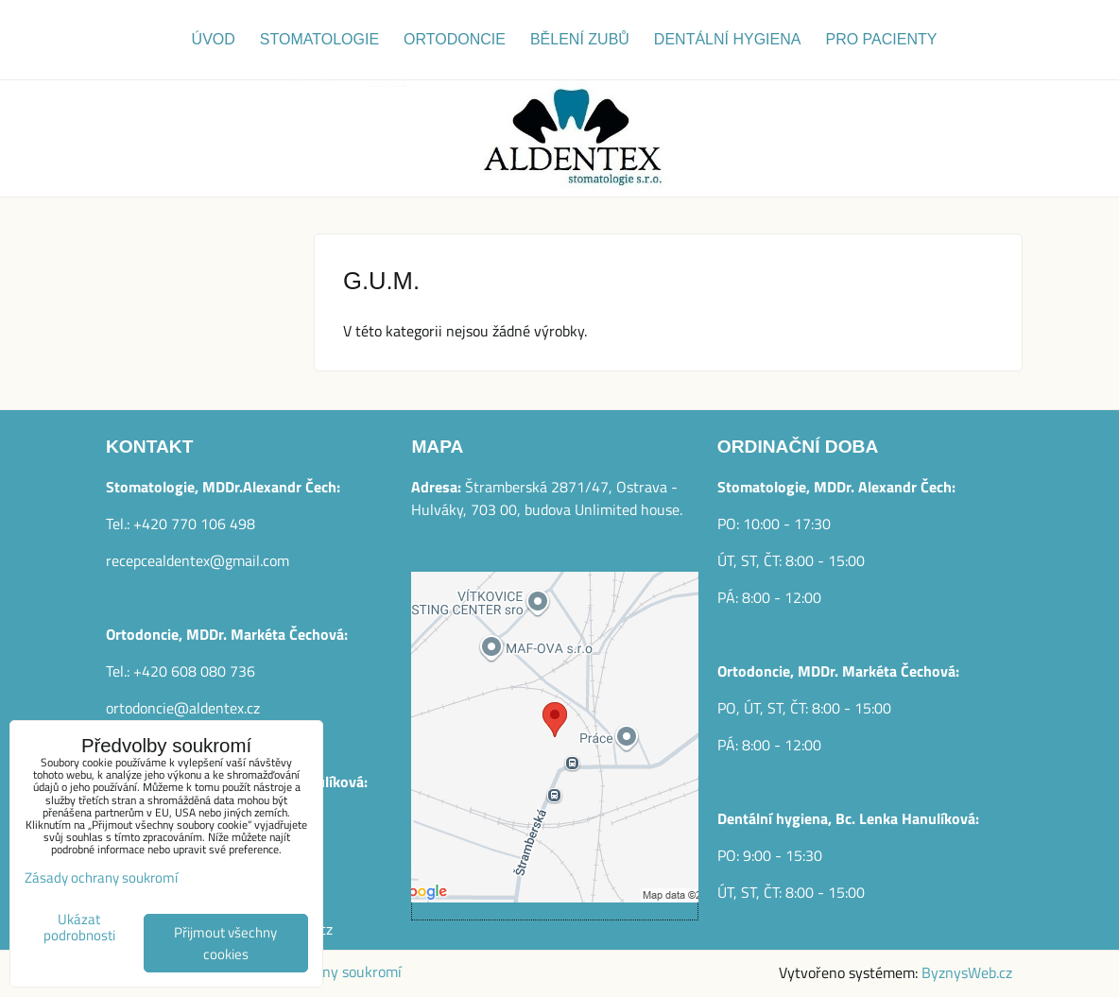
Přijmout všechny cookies (225, 943)
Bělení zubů (579, 39)
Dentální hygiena (727, 39)
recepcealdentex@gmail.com (197, 560)
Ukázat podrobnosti (79, 927)
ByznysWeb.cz (966, 972)
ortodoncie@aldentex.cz (183, 707)
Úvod (213, 39)
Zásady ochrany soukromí (101, 877)
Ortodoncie (455, 39)
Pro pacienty (881, 39)
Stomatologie (319, 39)
